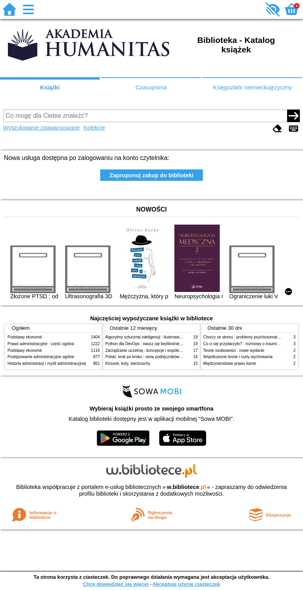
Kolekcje (94, 128)
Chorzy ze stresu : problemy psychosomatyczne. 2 (247, 337)
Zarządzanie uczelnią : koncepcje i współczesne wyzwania (156, 350)
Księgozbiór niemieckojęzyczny (252, 87)
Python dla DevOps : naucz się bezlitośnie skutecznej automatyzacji (165, 344)
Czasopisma (150, 87)
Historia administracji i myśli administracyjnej (46, 363)
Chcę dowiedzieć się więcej (115, 584)
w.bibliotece (186, 487)
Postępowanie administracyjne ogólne (40, 357)
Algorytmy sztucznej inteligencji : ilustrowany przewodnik (155, 337)
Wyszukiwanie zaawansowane (41, 128)
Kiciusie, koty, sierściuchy (127, 363)
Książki (50, 87)
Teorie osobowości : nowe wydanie (233, 350)
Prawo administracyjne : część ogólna (40, 344)
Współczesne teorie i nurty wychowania (238, 357)
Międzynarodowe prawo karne (229, 363)
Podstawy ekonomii (24, 337)
